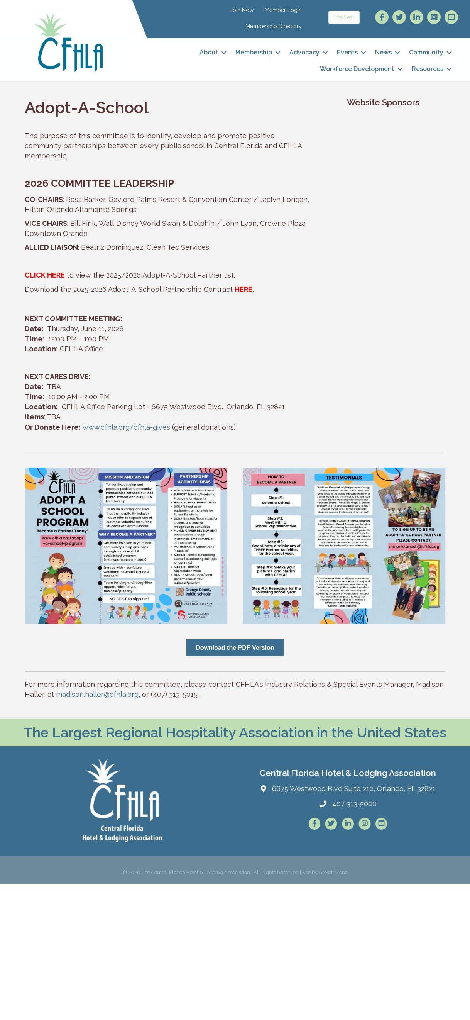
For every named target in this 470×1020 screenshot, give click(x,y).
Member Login (283, 10)
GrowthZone (333, 872)
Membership (253, 52)
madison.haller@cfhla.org (97, 694)
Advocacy (304, 52)
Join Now (242, 10)
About (208, 52)
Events (347, 52)
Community (426, 52)
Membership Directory (273, 26)
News (383, 52)
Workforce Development (357, 69)
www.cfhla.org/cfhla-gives (126, 427)
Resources (427, 69)
